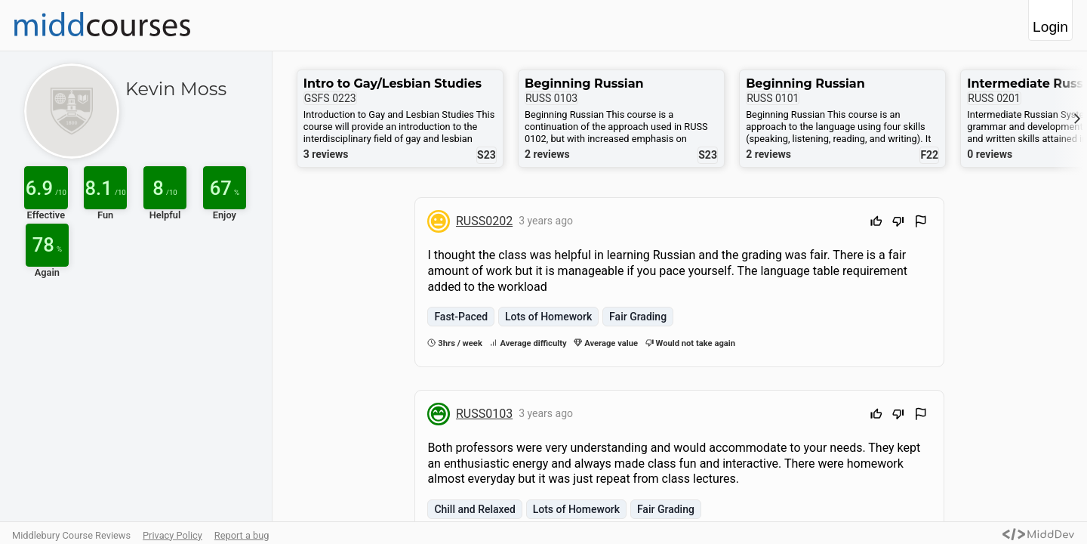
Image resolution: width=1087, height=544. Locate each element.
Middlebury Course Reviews (71, 535)
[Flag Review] (921, 223)
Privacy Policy (172, 535)
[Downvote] (898, 223)
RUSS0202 (484, 221)
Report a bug (241, 535)
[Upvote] (876, 223)
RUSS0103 (484, 413)
